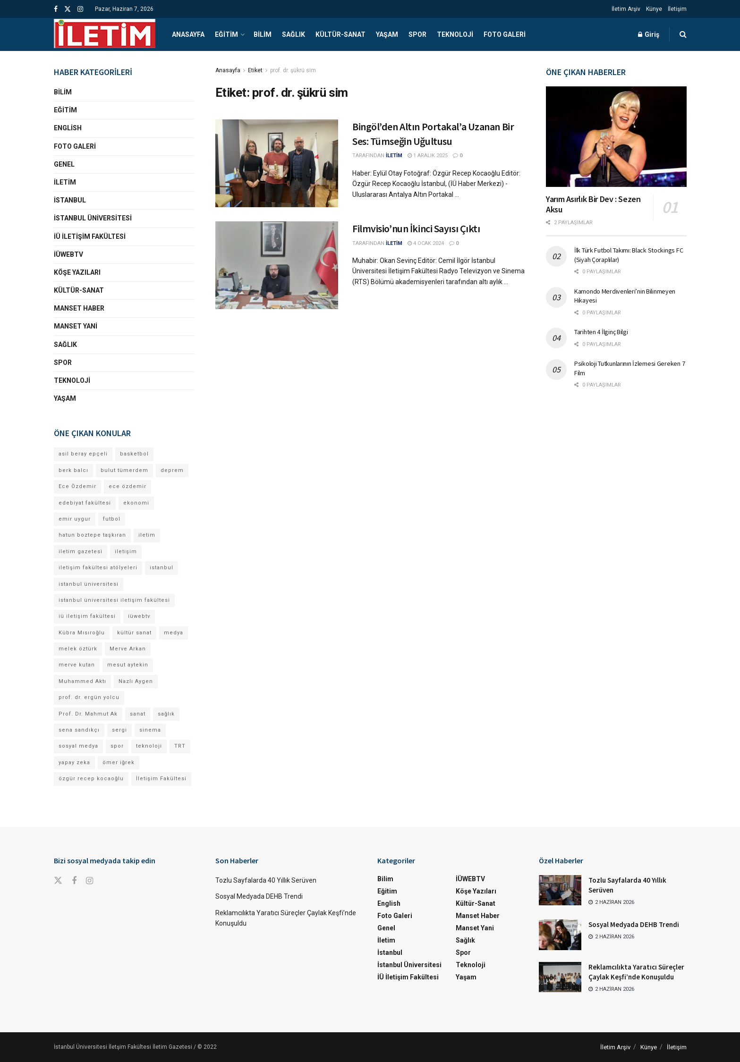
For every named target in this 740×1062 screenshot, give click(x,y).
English (68, 128)
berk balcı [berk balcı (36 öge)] (73, 470)
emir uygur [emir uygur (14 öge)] (75, 519)
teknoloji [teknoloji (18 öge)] (149, 746)
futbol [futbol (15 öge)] (111, 519)
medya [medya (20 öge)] (173, 633)
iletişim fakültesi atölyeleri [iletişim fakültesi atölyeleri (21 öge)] (98, 568)
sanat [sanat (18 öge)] (137, 714)
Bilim (263, 34)
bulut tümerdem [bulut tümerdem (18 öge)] (124, 470)
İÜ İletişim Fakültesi (90, 236)
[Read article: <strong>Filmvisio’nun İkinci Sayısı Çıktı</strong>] (276, 265)
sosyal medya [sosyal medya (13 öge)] (78, 746)
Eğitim (226, 34)
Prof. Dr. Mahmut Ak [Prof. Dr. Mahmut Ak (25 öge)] (88, 714)
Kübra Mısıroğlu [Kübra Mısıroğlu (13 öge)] (82, 633)
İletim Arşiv (626, 9)
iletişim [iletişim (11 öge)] (126, 551)
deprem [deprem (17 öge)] (172, 470)
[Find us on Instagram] (89, 881)
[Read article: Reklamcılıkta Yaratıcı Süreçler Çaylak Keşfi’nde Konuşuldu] (560, 977)
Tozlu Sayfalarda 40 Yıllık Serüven (265, 880)
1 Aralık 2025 (428, 155)
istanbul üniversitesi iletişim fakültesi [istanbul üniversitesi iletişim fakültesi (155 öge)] (114, 600)
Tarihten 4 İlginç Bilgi (601, 332)
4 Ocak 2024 (426, 243)
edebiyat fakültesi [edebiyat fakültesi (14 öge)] (85, 503)
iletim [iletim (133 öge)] (146, 535)
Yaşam (387, 34)
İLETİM (394, 155)
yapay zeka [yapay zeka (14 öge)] (74, 762)
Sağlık (293, 34)
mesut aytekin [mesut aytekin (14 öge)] (127, 665)
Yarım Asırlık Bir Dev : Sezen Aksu (593, 204)
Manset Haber (79, 308)
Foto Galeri (505, 34)
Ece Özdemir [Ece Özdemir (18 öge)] (77, 486)
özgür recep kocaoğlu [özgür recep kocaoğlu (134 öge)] (91, 778)
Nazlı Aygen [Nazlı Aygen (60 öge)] (136, 681)
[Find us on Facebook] (74, 881)
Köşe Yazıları (77, 272)
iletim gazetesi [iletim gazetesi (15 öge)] (80, 551)
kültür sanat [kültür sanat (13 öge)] (134, 633)
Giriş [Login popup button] (648, 34)
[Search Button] (683, 34)
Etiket (255, 70)
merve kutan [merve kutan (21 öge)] (77, 665)
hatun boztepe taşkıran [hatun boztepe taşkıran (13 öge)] (92, 535)
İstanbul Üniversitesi (93, 218)
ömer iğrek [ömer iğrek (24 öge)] (118, 762)
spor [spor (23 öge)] (117, 746)
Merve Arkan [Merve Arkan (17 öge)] (128, 649)
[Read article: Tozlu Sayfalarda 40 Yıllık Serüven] (560, 890)
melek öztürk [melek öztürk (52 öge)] (78, 649)
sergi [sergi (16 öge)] (119, 730)
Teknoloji (455, 34)
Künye (654, 9)
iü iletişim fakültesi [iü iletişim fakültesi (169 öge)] (87, 616)
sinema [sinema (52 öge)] (150, 730)
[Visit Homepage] (104, 34)
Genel (64, 164)
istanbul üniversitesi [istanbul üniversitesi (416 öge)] (89, 584)
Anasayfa (188, 34)
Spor (417, 34)
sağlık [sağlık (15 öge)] (166, 714)
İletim (65, 182)
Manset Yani (75, 326)
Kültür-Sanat (340, 34)
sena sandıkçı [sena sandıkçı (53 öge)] (79, 730)
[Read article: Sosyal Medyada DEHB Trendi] (560, 934)
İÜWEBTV (68, 254)
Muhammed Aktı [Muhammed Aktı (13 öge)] (82, 681)
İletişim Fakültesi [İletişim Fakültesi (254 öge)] (161, 778)
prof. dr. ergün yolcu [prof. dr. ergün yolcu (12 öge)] (89, 697)
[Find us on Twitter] (58, 880)
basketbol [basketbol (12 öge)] (134, 454)
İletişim (677, 9)
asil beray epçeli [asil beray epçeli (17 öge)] (83, 454)
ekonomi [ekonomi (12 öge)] (136, 503)
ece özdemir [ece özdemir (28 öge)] (127, 486)
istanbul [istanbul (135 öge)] (161, 568)
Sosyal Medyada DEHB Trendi (259, 896)
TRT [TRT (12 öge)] (180, 746)
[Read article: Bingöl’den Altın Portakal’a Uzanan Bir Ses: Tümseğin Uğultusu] (276, 163)
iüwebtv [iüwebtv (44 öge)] (139, 616)
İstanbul (70, 200)
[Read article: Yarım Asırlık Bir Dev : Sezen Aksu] (616, 136)
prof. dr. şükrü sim (293, 70)
